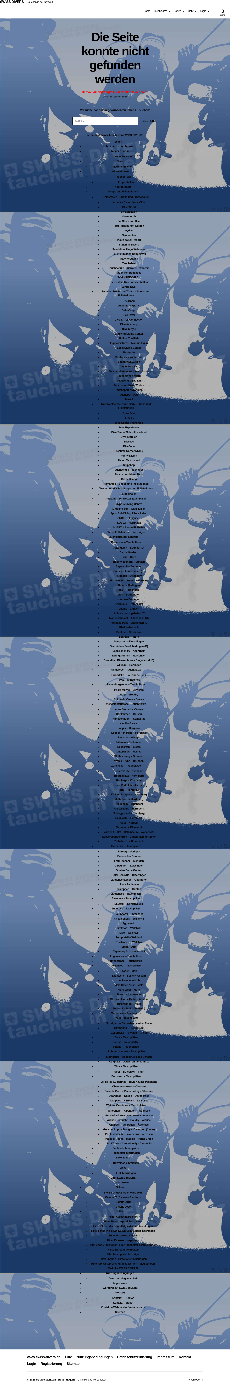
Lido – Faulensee (129, 884)
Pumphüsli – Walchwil (129, 937)
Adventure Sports (129, 305)
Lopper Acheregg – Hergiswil (129, 732)
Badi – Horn (129, 557)
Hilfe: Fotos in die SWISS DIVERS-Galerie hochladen (123, 1230)
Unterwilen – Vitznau (128, 751)
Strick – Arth (129, 946)
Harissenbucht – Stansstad (129, 718)
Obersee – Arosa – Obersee (129, 1086)
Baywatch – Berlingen (129, 566)
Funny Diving (129, 455)
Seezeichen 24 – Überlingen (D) (129, 646)
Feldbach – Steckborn (129, 575)
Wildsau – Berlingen (129, 665)
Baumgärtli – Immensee (129, 914)
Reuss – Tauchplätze (126, 1042)
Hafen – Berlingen (129, 585)
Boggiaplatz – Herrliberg (129, 775)
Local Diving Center (129, 347)
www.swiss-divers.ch (43, 1357)
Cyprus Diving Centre (129, 504)
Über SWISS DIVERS (123, 1177)
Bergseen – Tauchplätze (126, 1076)
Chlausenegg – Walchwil (129, 918)
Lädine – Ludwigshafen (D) (129, 613)
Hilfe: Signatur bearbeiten (123, 1249)
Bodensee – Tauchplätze (126, 542)
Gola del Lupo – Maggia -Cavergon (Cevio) (129, 1129)
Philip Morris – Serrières (129, 689)
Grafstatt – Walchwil (129, 928)
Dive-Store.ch (129, 436)
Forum (177, 11)
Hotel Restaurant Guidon (129, 225)
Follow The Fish (129, 338)
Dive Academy (129, 324)
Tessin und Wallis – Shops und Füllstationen (126, 488)
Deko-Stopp (129, 310)
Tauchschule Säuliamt (128, 380)
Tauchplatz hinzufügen (126, 1152)
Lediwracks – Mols (129, 980)
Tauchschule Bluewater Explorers (128, 268)
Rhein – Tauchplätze (126, 1017)
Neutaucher (129, 235)
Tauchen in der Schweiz (40, 2)
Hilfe (120, 1211)
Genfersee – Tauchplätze (126, 669)
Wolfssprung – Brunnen (128, 756)
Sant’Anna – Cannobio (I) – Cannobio (129, 1143)
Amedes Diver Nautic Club (129, 202)
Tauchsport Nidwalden (129, 390)
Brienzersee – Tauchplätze (126, 960)
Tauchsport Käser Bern (129, 474)
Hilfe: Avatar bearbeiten (123, 1216)
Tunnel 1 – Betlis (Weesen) (129, 1008)
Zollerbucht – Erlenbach (129, 841)
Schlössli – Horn (129, 636)
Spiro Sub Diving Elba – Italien (128, 513)
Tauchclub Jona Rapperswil (129, 254)
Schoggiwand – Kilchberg (129, 813)
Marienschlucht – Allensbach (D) (129, 618)
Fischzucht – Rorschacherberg (129, 580)
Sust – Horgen (129, 822)
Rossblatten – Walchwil (129, 942)
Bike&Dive (129, 418)
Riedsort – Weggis (129, 737)
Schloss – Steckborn (129, 632)
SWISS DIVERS (12, 2)
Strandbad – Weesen (129, 994)
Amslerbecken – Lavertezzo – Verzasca (129, 1115)
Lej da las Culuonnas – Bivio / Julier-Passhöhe (129, 1081)
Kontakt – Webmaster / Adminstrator (123, 1307)
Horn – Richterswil (129, 789)
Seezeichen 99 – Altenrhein (129, 650)
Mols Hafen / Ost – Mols (129, 985)
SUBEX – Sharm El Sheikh (129, 527)
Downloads (123, 1157)
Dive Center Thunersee (129, 422)
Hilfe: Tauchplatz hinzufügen (123, 1254)
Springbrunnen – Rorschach (129, 655)
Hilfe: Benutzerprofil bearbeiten (123, 1221)
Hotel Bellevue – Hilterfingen (129, 875)
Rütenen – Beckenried (128, 742)
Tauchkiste (129, 263)
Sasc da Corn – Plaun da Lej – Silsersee (129, 1091)
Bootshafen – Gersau (129, 714)
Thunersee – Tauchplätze (126, 846)
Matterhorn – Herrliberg (129, 799)
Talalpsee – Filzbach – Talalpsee (129, 1100)
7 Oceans (129, 300)
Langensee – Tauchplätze (126, 893)
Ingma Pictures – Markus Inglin (129, 343)
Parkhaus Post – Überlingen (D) (129, 622)
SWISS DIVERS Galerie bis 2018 (123, 1192)
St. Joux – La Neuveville (129, 903)
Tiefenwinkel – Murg (129, 1003)
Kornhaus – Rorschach (129, 604)
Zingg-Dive (129, 286)
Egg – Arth (128, 923)
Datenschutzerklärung (134, 1357)
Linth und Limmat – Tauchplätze (126, 1051)
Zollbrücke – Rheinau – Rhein (129, 1032)
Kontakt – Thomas (123, 1298)
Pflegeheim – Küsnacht (129, 803)
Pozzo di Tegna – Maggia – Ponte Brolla (129, 1138)
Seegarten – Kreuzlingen (129, 641)
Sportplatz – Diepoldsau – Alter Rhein (129, 1023)
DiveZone (129, 446)
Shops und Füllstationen (123, 191)
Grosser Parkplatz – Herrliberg (128, 785)
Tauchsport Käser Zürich (129, 385)
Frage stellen (126, 182)
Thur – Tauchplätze (126, 1066)
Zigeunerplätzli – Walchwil (129, 951)
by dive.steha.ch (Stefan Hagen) (55, 1379)
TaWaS (129, 399)
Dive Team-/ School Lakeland (129, 432)
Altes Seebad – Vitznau (129, 709)
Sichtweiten (123, 1182)
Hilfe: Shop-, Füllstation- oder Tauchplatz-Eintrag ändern (123, 1244)
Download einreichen (126, 1163)
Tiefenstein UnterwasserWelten (129, 282)
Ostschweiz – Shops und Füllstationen (126, 197)
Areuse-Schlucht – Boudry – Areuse (129, 1120)
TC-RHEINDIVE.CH (129, 277)
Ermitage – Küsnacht (129, 780)
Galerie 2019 (123, 1202)
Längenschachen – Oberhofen (128, 879)
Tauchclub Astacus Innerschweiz (129, 371)
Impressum (120, 1283)
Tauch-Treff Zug (129, 366)
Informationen (120, 171)
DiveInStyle (129, 329)
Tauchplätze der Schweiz (123, 536)
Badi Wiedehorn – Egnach (129, 561)
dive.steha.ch (129, 211)
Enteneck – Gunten (129, 856)
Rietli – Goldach (129, 627)
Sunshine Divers (129, 244)
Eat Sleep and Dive (128, 221)
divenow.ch (129, 216)
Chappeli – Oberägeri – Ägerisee (129, 1124)
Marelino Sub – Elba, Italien (129, 508)
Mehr (190, 11)
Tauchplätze (160, 11)
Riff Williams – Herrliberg (129, 808)
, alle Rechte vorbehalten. (92, 1379)
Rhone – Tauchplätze (126, 1046)
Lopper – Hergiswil (128, 728)
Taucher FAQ (123, 176)
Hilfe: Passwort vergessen (123, 1240)
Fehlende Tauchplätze (126, 1148)
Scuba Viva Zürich (129, 361)
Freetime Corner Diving (129, 451)
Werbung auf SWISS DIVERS (120, 1287)
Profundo (129, 352)
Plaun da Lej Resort (129, 239)
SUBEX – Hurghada (129, 522)
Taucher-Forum (120, 151)
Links (123, 1167)
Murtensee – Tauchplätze (126, 1013)
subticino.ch (129, 493)
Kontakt (120, 1292)
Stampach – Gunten (129, 889)
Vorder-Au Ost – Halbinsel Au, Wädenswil (129, 832)
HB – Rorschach (129, 589)
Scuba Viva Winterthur (129, 357)
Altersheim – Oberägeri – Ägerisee (129, 1110)
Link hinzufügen (126, 1173)
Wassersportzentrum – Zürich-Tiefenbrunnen (129, 836)
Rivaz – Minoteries (129, 679)
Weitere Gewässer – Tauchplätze (126, 1105)
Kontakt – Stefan (123, 1302)
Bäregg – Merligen (129, 851)
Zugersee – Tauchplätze (126, 908)
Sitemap (120, 1312)
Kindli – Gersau (129, 723)
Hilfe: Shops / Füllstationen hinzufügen (123, 1259)
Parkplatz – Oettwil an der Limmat (128, 1061)
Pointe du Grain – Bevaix (129, 699)
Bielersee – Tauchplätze (126, 898)
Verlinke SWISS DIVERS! (123, 1268)
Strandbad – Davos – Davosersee (129, 1095)
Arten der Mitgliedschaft (123, 1278)
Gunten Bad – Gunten (129, 870)
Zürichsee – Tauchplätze (126, 765)
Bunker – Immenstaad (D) (129, 571)
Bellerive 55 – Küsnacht (129, 771)
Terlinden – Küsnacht (129, 827)
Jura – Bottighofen (129, 594)
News (120, 161)
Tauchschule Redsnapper (128, 469)
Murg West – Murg (129, 989)
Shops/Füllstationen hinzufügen (126, 532)
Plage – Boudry (129, 694)
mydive (129, 230)
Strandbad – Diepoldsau (129, 1028)
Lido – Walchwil (128, 932)
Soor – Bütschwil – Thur (129, 1071)
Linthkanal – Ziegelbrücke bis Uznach (129, 1056)
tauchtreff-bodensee (129, 272)
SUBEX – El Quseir (128, 518)
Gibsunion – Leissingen (128, 865)
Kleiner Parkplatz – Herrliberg (129, 794)
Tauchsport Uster (128, 394)
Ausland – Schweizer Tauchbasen (126, 498)
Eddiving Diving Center (129, 333)
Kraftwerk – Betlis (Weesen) (129, 975)
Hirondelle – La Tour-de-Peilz (129, 675)
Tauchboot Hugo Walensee (129, 249)
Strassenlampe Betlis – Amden (129, 999)
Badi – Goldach (129, 552)
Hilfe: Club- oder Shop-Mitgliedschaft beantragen (123, 1226)
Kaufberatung (123, 186)
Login (203, 11)
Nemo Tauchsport (129, 460)
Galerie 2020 (123, 1206)
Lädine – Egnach (129, 608)
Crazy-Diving (129, 479)
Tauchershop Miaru (129, 375)
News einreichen (123, 166)
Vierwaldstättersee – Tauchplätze (126, 704)
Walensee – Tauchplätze (126, 965)
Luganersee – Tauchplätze (126, 956)
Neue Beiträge (123, 156)
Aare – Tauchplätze (126, 1037)
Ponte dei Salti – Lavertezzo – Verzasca (129, 1134)
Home (146, 11)
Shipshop (129, 465)
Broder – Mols (129, 971)
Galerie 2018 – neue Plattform (123, 1197)
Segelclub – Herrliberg (128, 818)
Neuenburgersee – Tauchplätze (126, 684)
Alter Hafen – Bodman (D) (128, 547)
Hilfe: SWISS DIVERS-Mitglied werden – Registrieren (123, 1263)
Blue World (129, 207)
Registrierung (51, 1364)
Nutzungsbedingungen (120, 1273)
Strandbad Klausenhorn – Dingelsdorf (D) (129, 660)
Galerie (120, 1187)
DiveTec (129, 441)
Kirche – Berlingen (129, 599)
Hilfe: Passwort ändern (123, 1235)
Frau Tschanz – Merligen (129, 860)
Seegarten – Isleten (129, 746)
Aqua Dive (129, 413)
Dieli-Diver (129, 315)
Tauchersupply (129, 258)
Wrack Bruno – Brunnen (129, 761)
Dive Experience (129, 427)
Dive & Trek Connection (129, 319)
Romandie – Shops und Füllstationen (126, 483)
